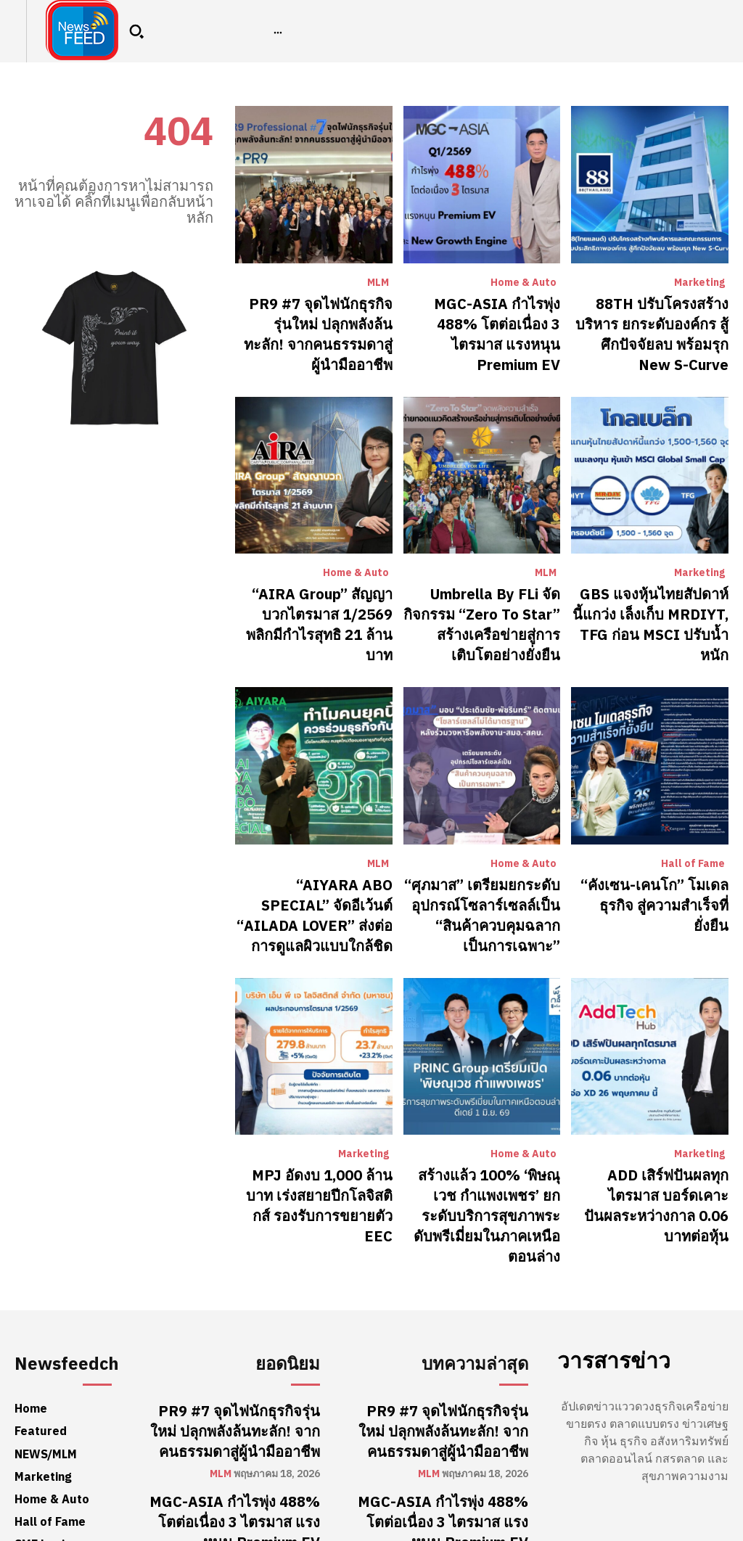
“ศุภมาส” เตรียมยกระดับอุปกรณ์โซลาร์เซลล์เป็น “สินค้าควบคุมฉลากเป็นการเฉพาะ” (489, 842)
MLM (378, 283)
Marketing (699, 283)
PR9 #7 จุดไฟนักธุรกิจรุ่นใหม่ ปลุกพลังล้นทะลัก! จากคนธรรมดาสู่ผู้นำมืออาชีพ (317, 318)
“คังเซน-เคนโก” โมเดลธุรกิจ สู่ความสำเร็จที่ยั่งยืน (654, 825)
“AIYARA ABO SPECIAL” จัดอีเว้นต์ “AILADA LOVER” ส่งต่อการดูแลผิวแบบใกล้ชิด (315, 834)
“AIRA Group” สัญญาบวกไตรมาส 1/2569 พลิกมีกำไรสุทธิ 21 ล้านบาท (320, 576)
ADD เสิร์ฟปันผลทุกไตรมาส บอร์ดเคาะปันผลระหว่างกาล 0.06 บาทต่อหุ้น (657, 1108)
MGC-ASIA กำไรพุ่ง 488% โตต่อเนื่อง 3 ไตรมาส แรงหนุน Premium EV (482, 318)
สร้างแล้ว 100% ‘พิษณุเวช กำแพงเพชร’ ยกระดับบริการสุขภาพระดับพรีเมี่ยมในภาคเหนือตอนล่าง (489, 1116)
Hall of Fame (693, 799)
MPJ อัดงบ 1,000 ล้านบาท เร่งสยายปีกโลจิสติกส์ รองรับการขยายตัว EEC (316, 1108)
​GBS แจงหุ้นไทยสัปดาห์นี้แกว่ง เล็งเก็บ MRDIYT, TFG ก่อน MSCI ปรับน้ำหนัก (651, 576)
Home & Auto (523, 283)
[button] (136, 31)
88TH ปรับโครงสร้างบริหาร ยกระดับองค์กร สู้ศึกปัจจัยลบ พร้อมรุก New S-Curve (657, 318)
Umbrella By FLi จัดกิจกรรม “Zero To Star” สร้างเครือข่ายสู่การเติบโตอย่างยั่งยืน (487, 576)
